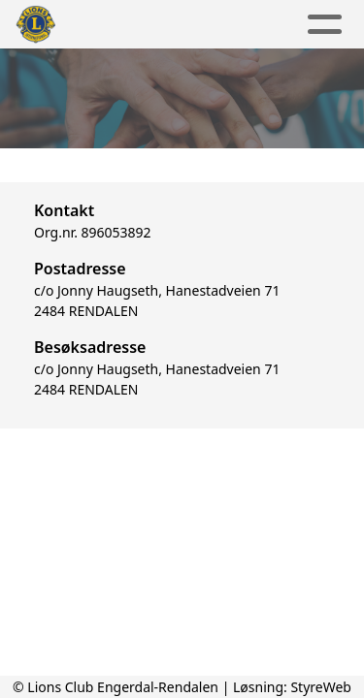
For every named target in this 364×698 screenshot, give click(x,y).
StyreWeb (320, 687)
